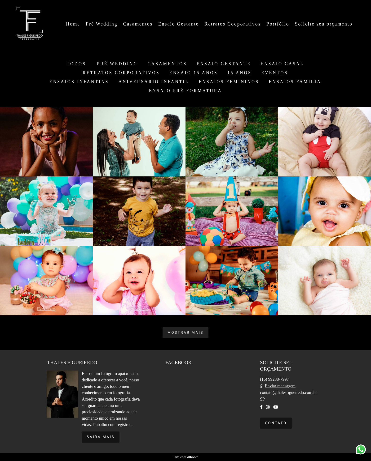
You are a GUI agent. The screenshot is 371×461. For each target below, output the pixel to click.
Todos (76, 64)
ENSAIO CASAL (282, 64)
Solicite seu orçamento (324, 23)
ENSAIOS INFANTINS (79, 82)
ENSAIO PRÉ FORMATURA (185, 91)
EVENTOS (274, 73)
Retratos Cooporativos (232, 23)
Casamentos (138, 23)
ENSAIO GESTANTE (224, 64)
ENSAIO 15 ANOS (193, 73)
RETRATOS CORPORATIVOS (121, 73)
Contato (276, 423)
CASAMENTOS (167, 64)
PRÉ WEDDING (117, 64)
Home (73, 23)
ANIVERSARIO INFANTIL (154, 82)
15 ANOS (239, 73)
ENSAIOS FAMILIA (295, 82)
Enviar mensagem (280, 386)
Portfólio (277, 23)
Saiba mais (101, 437)
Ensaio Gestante (178, 23)
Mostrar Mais (185, 332)
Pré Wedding (102, 23)
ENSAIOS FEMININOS (229, 82)
